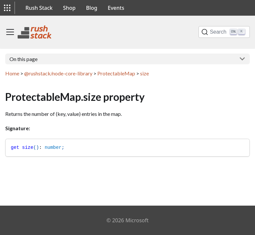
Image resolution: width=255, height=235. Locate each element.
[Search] (224, 32)
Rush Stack (39, 7)
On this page (23, 59)
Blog (91, 7)
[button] (7, 8)
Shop (69, 7)
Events (116, 7)
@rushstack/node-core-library (58, 73)
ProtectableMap (116, 73)
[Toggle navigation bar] (10, 32)
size (144, 73)
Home (12, 73)
